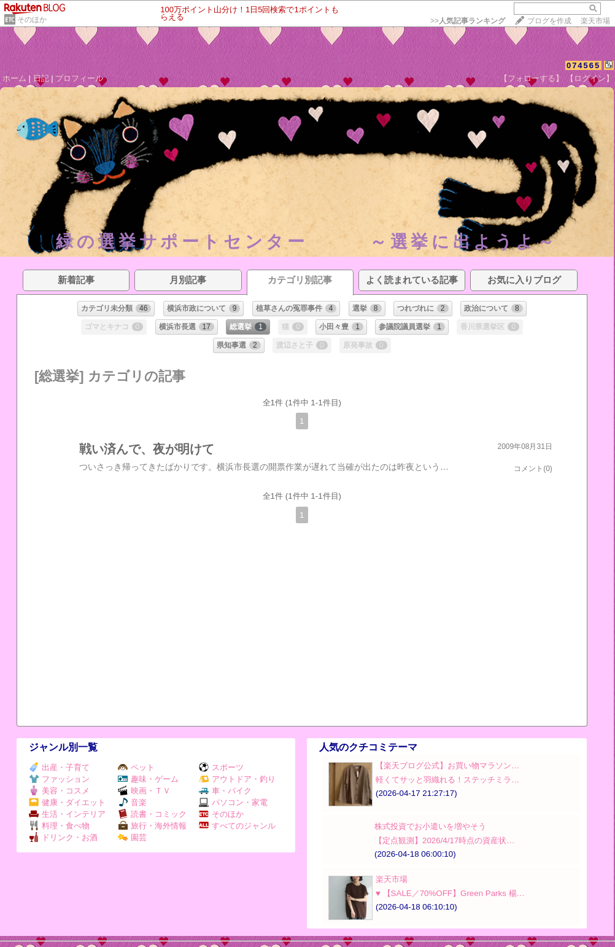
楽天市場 (595, 21)
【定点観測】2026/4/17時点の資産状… (444, 840)
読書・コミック (152, 814)
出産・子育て (59, 767)
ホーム (14, 78)
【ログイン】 (590, 78)
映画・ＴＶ (144, 790)
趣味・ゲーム (148, 779)
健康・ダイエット (67, 802)
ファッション (59, 779)
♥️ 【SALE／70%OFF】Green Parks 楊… (450, 893)
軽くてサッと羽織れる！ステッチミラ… (447, 779)
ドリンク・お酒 (63, 837)
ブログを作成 (549, 21)
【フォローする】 (531, 78)
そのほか (32, 19)
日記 (41, 78)
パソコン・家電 (233, 802)
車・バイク (225, 790)
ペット (136, 767)
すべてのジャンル (237, 825)
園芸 (132, 837)
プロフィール (79, 78)
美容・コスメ (59, 790)
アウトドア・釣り (237, 779)
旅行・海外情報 (152, 825)
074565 (583, 65)
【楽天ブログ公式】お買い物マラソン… (447, 765)
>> (467, 21)
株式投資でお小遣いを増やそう (430, 826)
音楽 (132, 802)
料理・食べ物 (59, 825)
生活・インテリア (67, 814)
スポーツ (221, 767)
